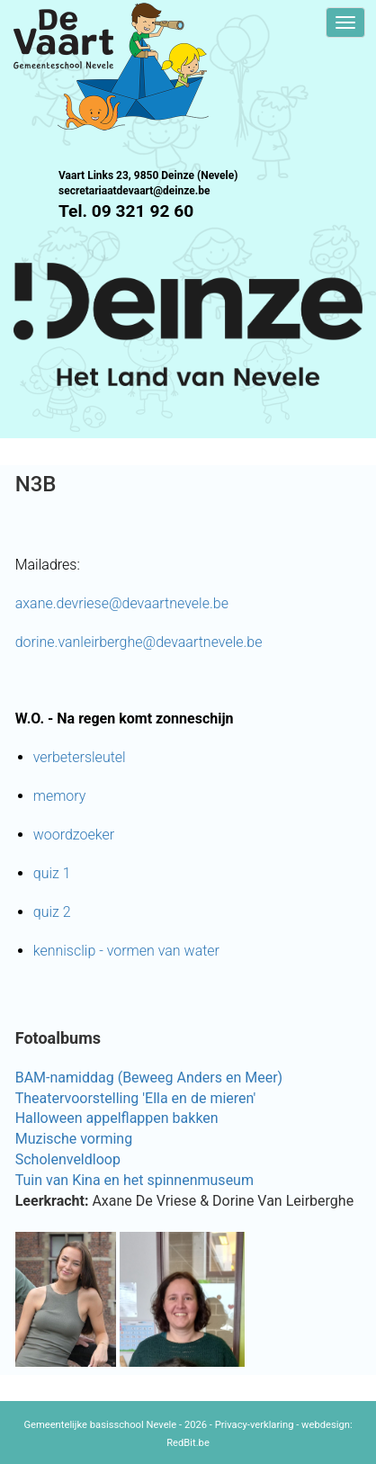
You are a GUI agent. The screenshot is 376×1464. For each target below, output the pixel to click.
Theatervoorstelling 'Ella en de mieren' (135, 1098)
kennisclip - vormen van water (126, 950)
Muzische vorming (73, 1138)
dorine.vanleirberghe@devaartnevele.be (139, 642)
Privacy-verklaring (254, 1425)
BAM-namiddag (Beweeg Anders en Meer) (148, 1077)
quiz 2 (52, 912)
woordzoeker (73, 834)
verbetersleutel (79, 757)
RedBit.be (188, 1443)
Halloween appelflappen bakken (117, 1118)
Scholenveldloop (68, 1159)
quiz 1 (52, 873)
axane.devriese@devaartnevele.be (121, 603)
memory (59, 795)
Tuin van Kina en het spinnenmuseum (134, 1180)
